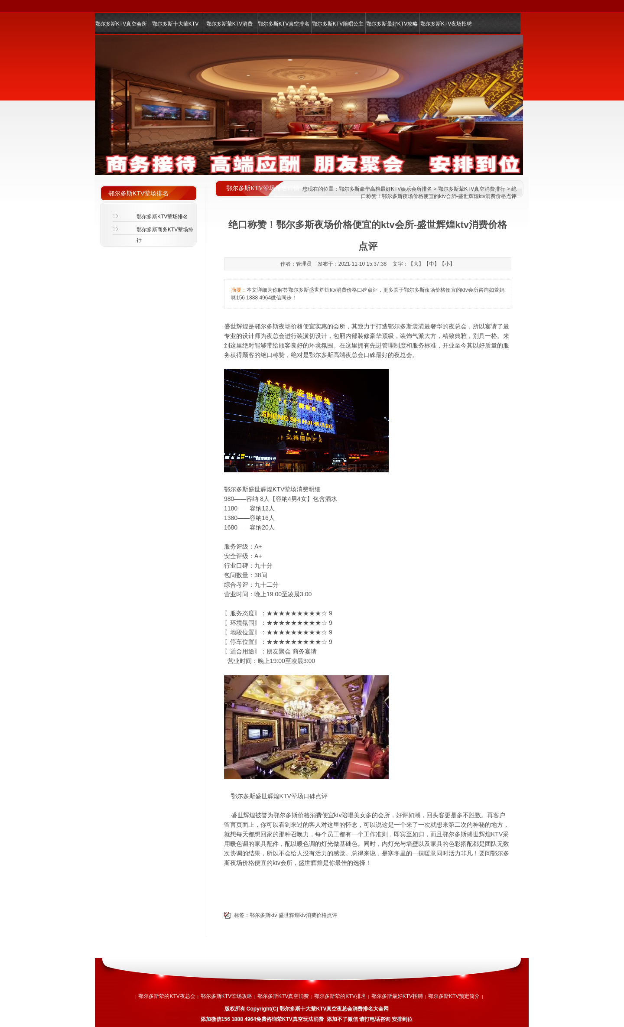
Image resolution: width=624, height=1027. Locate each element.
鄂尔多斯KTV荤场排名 (162, 217)
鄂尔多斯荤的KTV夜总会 (166, 996)
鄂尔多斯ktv (263, 915)
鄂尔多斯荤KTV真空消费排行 (471, 189)
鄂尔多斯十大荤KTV (175, 24)
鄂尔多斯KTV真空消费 (283, 996)
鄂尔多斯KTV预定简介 (454, 996)
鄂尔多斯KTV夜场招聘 (446, 24)
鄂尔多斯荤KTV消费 (229, 24)
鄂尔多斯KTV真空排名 (283, 24)
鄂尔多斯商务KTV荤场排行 (164, 232)
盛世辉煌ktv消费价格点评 (308, 915)
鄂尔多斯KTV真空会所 (121, 24)
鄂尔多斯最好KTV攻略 (392, 24)
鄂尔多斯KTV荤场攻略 (226, 996)
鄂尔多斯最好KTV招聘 (397, 996)
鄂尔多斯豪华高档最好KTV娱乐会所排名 (385, 189)
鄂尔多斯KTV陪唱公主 (338, 24)
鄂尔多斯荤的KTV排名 (340, 996)
